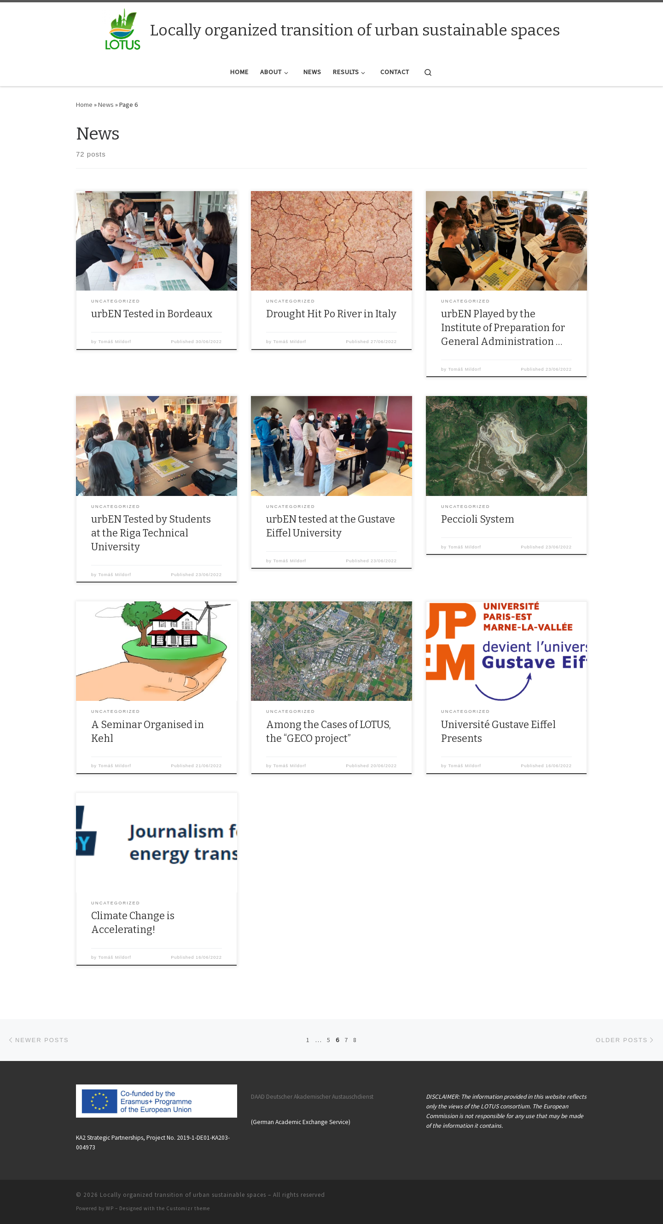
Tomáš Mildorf (115, 341)
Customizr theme (188, 1208)
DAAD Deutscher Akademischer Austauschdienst (312, 1097)
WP (110, 1208)
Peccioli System (477, 519)
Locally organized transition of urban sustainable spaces (183, 1195)
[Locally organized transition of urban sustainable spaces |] (123, 28)
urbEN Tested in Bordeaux (152, 314)
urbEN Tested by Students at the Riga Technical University (151, 533)
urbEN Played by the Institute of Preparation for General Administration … (503, 328)
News (106, 104)
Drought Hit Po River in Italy (331, 314)
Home (84, 104)
